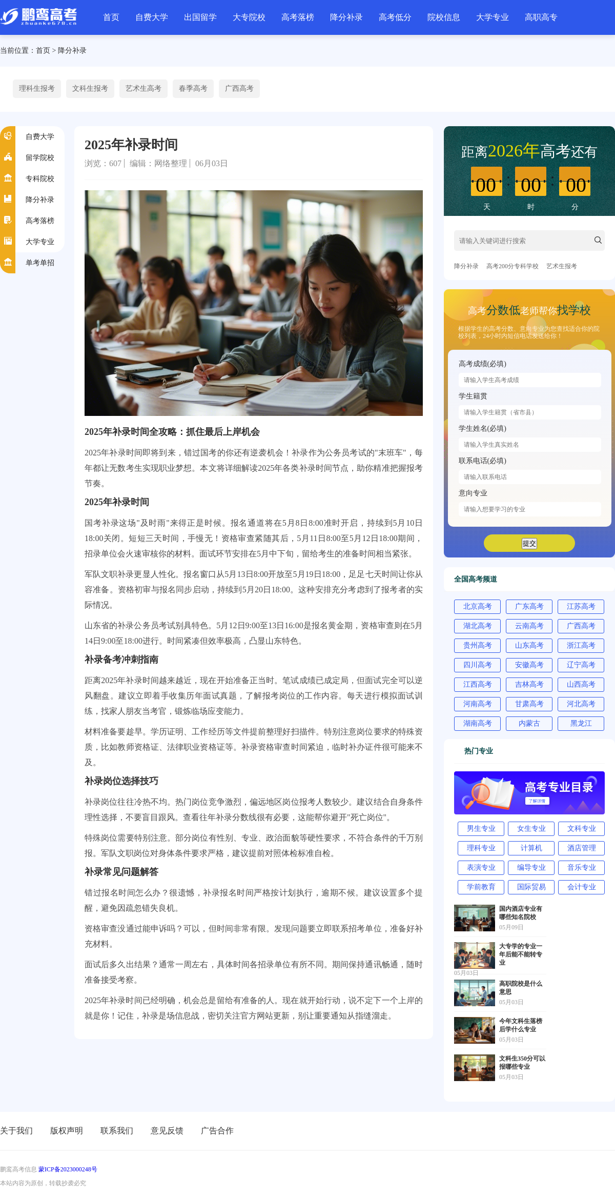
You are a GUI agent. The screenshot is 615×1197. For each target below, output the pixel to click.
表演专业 (481, 867)
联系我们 (116, 1130)
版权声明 (66, 1130)
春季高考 (193, 88)
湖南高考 (477, 723)
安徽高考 (529, 665)
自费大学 (151, 17)
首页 (111, 17)
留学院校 (40, 158)
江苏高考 (581, 606)
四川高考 (477, 665)
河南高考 (477, 704)
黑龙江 (581, 723)
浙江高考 (581, 645)
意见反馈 (167, 1130)
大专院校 (249, 17)
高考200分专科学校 (512, 266)
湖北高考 (477, 626)
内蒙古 (529, 723)
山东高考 (529, 645)
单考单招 (40, 263)
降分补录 (346, 17)
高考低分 (395, 17)
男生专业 (481, 828)
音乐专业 (581, 867)
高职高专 (541, 17)
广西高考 (239, 88)
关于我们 (16, 1130)
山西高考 (581, 684)
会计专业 (581, 887)
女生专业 (531, 828)
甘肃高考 (529, 704)
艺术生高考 (143, 88)
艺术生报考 (561, 266)
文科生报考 (90, 88)
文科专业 (581, 828)
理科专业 (481, 848)
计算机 (531, 848)
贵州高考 (477, 645)
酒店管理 (581, 848)
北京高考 (477, 606)
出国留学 (200, 17)
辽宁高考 (581, 665)
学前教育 (481, 887)
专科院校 (40, 179)
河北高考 (581, 704)
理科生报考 (37, 88)
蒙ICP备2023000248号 (67, 1169)
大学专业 (492, 17)
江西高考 (477, 684)
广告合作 (217, 1130)
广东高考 (529, 606)
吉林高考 (529, 684)
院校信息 (443, 17)
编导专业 (531, 867)
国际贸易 (531, 887)
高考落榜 (297, 17)
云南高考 (529, 626)
